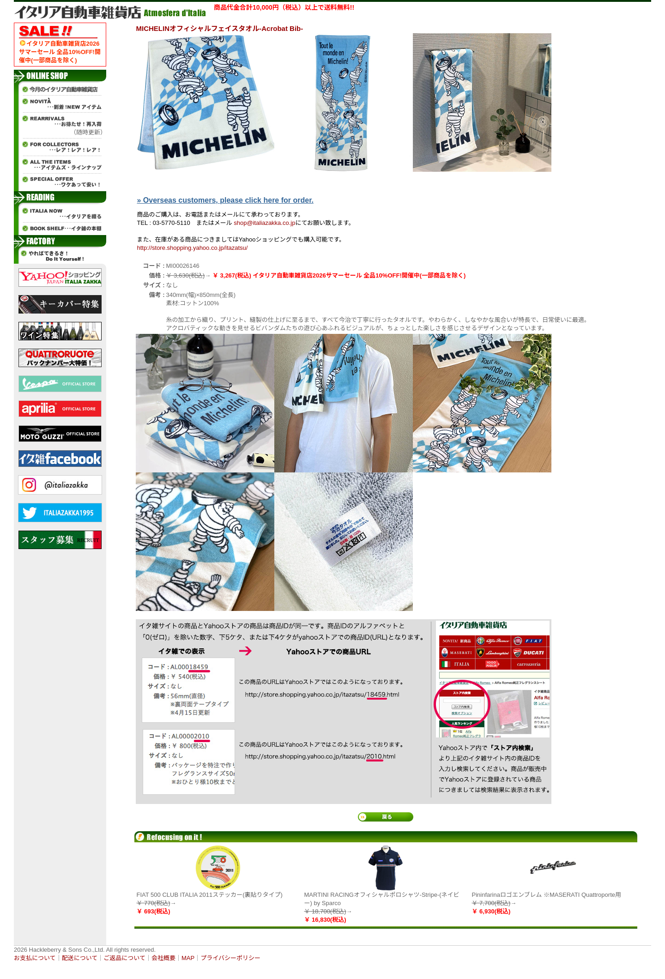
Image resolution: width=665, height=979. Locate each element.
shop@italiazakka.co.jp (264, 222)
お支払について (35, 958)
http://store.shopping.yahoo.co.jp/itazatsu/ (192, 247)
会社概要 (163, 958)
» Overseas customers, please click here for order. (225, 200)
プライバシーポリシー (230, 958)
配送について (80, 958)
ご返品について (124, 958)
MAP (187, 958)
